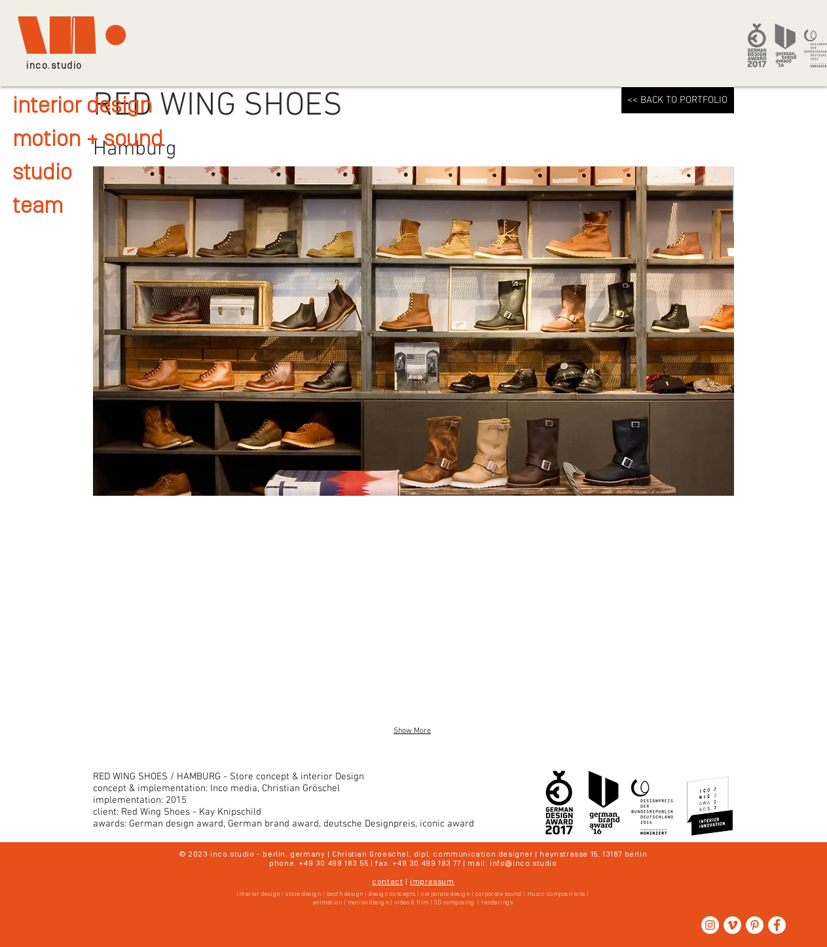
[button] (195, 611)
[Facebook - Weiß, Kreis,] (777, 925)
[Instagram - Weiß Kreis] (710, 925)
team (37, 207)
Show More (412, 730)
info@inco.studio (523, 864)
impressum (432, 882)
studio (42, 173)
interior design (82, 107)
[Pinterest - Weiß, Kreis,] (754, 925)
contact (387, 882)
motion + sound (87, 140)
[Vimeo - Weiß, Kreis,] (732, 925)
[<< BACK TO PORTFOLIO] (678, 100)
